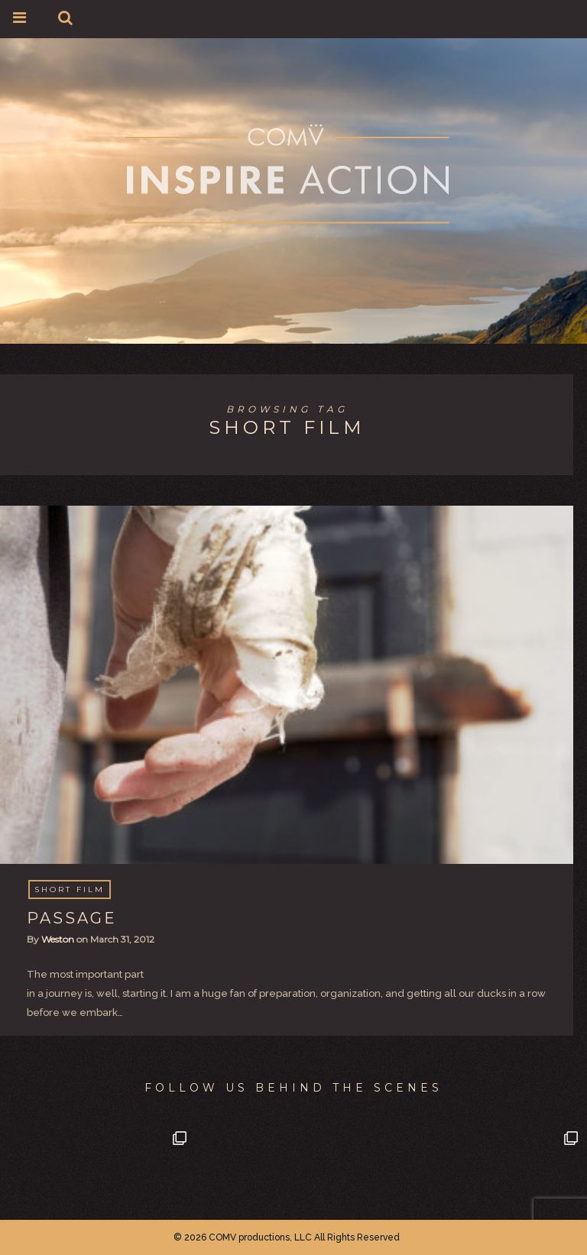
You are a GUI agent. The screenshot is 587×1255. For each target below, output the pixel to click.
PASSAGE (72, 918)
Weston (57, 939)
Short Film (69, 889)
